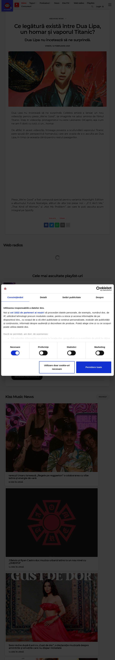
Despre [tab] (99, 297)
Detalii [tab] (43, 297)
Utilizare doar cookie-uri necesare (57, 367)
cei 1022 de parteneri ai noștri (27, 312)
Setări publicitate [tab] (71, 297)
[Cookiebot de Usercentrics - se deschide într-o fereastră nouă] (98, 289)
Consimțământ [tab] (15, 297)
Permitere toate (94, 367)
